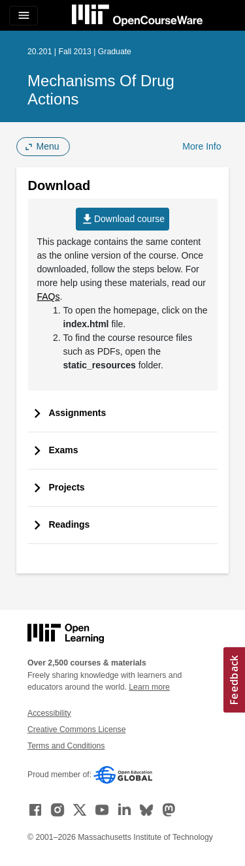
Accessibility (49, 713)
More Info (201, 146)
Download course (122, 219)
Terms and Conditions (66, 745)
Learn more (149, 687)
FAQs (48, 296)
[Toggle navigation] (23, 15)
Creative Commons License (76, 729)
